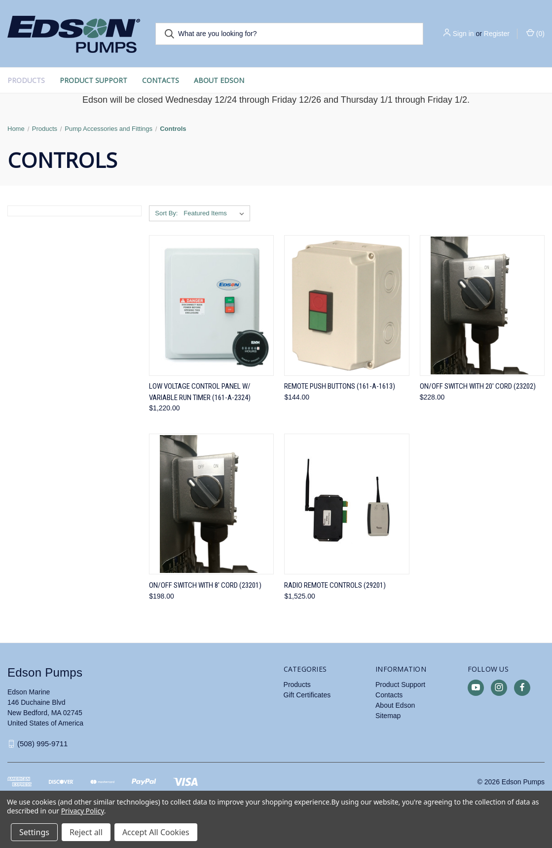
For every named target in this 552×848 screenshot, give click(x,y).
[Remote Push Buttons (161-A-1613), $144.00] (346, 305)
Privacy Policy (82, 810)
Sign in (463, 34)
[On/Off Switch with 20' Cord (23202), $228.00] (482, 305)
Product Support (93, 80)
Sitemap (388, 716)
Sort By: (166, 213)
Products (26, 80)
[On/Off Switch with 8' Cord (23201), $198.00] (211, 504)
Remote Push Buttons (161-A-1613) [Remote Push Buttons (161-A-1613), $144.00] (339, 386)
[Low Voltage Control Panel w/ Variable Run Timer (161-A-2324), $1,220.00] (211, 305)
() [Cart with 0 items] (535, 33)
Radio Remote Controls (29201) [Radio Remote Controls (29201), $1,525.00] (335, 585)
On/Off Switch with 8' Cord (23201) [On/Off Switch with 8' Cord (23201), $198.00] (205, 585)
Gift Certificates (307, 695)
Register (497, 34)
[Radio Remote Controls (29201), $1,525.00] (346, 504)
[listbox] (216, 213)
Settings (34, 832)
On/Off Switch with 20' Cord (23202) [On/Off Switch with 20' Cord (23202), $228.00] (478, 386)
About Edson (219, 80)
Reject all (86, 832)
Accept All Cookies (155, 832)
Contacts (160, 80)
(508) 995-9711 (42, 743)
